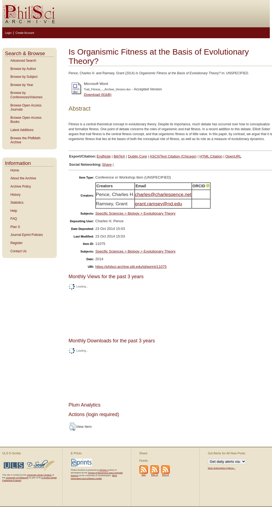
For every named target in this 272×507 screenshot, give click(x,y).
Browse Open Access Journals (26, 107)
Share (107, 164)
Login (8, 32)
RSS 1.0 (154, 475)
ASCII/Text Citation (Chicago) (173, 156)
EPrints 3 (103, 470)
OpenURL (233, 156)
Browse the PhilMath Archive (25, 140)
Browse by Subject (23, 77)
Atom (143, 475)
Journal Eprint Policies (26, 235)
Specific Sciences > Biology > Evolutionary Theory (135, 213)
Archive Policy (20, 186)
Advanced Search (23, 61)
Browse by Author (23, 69)
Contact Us (18, 251)
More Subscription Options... (221, 468)
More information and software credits (94, 476)
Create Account (24, 32)
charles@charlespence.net (163, 194)
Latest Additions (22, 130)
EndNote (104, 156)
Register (16, 243)
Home (14, 170)
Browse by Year (21, 85)
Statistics (16, 202)
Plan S (15, 227)
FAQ (13, 219)
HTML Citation (211, 156)
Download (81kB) (97, 95)
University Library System (39, 475)
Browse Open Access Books (26, 120)
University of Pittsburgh (17, 477)
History (15, 195)
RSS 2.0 (165, 475)
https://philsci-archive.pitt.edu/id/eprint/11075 (131, 267)
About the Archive (23, 178)
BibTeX (119, 156)
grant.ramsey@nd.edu (158, 203)
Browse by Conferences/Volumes (26, 95)
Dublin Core (137, 156)
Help (13, 211)
